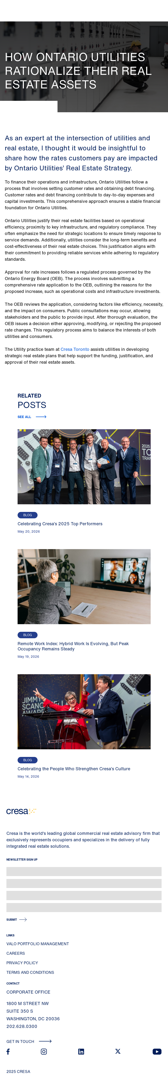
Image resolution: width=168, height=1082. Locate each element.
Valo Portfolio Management (37, 944)
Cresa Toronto (75, 349)
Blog (27, 515)
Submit (11, 919)
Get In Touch (29, 1041)
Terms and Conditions (30, 972)
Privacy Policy (22, 963)
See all (25, 416)
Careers (15, 953)
